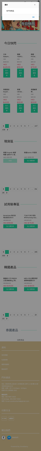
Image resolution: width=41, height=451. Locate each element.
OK (33, 17)
